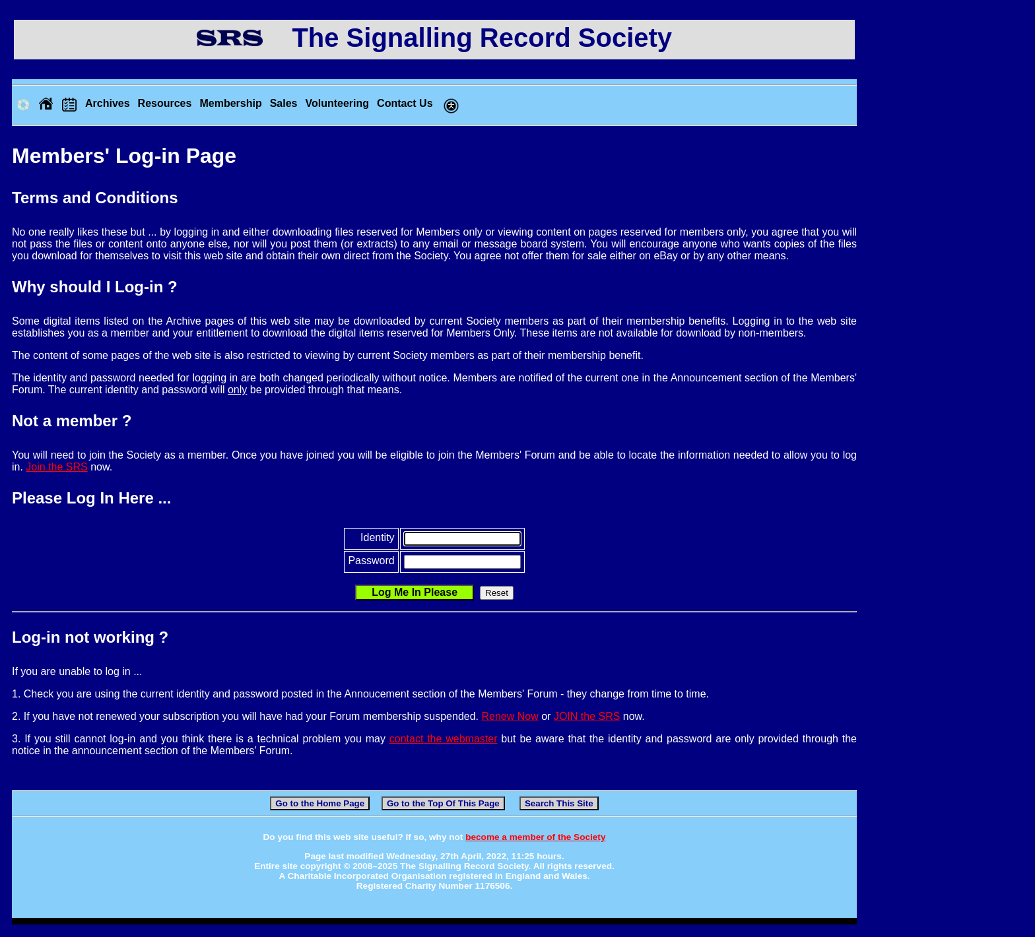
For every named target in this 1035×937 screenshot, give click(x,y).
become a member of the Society (535, 837)
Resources (165, 103)
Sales (284, 103)
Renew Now (510, 716)
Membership (230, 103)
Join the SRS (56, 466)
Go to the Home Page (319, 803)
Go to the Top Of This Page (443, 803)
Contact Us (404, 103)
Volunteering (337, 103)
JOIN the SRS (587, 716)
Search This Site (559, 803)
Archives (107, 103)
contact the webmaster (443, 738)
